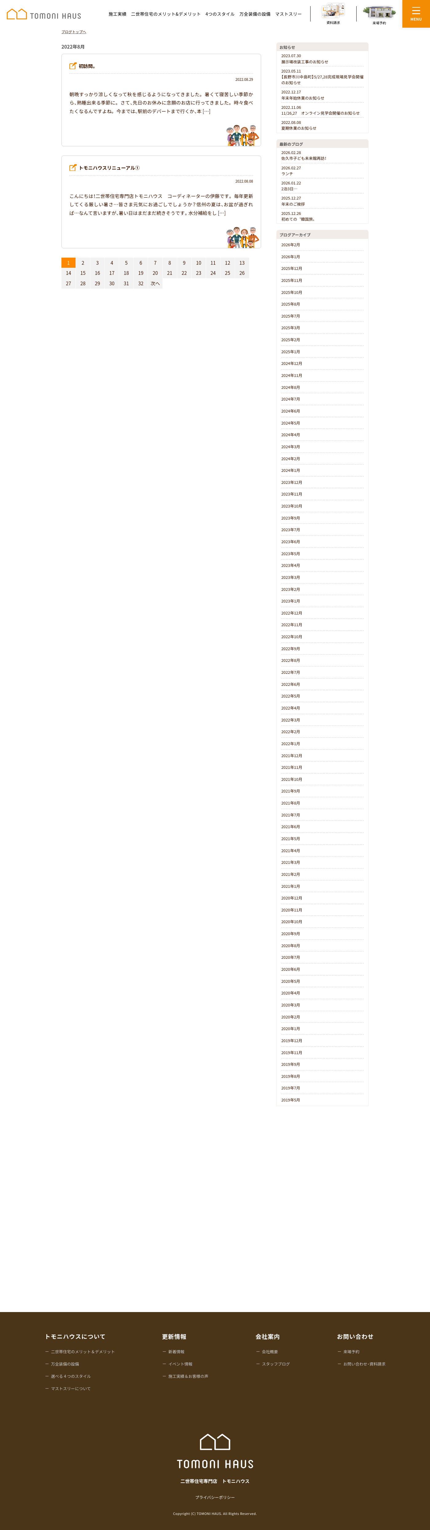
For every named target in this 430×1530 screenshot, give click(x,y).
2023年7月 (290, 529)
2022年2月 (290, 731)
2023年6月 (290, 541)
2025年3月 (290, 327)
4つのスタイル (220, 14)
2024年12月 (291, 363)
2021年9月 (290, 791)
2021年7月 (290, 815)
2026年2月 (290, 244)
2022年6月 (290, 684)
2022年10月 (291, 636)
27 (68, 283)
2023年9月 (290, 518)
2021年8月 (290, 803)
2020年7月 (290, 957)
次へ (155, 283)
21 (169, 272)
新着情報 (176, 1351)
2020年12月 (291, 898)
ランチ (291, 170)
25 (227, 272)
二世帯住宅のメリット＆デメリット (83, 1351)
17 (112, 272)
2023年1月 (290, 601)
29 (97, 283)
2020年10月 (291, 921)
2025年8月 (290, 304)
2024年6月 (290, 411)
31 (126, 283)
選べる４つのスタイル (71, 1376)
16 (97, 272)
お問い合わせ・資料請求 (364, 1364)
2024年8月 (290, 387)
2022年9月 (290, 648)
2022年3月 (290, 720)
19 (140, 272)
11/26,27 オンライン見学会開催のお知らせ (320, 110)
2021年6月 (290, 826)
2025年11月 (291, 280)
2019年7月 (290, 1088)
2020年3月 (290, 1005)
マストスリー (288, 14)
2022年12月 (291, 613)
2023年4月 (290, 565)
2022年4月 (290, 708)
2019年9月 (290, 1064)
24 (213, 272)
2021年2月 (290, 874)
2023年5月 (290, 553)
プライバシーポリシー (215, 1497)
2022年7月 (290, 672)
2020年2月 (290, 1017)
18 (126, 272)
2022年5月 (290, 696)
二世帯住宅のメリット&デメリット (166, 14)
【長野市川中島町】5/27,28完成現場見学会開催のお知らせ (322, 76)
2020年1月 (290, 1028)
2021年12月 (291, 755)
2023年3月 (290, 577)
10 (198, 262)
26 (241, 272)
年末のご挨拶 (293, 201)
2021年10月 (291, 779)
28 (83, 283)
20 (155, 272)
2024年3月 (290, 446)
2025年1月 (290, 351)
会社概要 (270, 1351)
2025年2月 (290, 339)
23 (198, 272)
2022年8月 (290, 660)
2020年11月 (291, 910)
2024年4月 (290, 434)
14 (68, 272)
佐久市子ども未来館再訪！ (303, 155)
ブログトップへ (73, 31)
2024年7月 (290, 399)
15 (83, 272)
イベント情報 (180, 1364)
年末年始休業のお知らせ (303, 95)
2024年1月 (290, 470)
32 (140, 283)
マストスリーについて (71, 1388)
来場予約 (351, 1351)
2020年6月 (290, 969)
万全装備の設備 (255, 14)
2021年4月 (290, 850)
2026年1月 (290, 256)
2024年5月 (290, 423)
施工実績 (118, 14)
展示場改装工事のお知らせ (304, 58)
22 (184, 272)
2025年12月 (291, 268)
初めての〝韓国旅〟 (299, 216)
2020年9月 (290, 933)
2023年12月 (291, 482)
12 (227, 262)
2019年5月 (290, 1100)
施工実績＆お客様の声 (188, 1376)
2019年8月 (290, 1076)
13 (241, 262)
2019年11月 (291, 1052)
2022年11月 (291, 624)
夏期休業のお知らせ (299, 125)
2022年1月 (290, 743)
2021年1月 (290, 886)
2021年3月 (290, 862)
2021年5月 (290, 838)
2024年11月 (291, 375)
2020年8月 (290, 945)
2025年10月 (291, 292)
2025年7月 (290, 316)
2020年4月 (290, 993)
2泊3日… (291, 186)
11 (213, 262)
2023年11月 (291, 494)
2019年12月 (291, 1040)
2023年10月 (291, 506)
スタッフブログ (276, 1364)
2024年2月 (290, 458)
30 (112, 283)
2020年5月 (290, 981)
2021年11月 (291, 767)
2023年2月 (290, 589)
